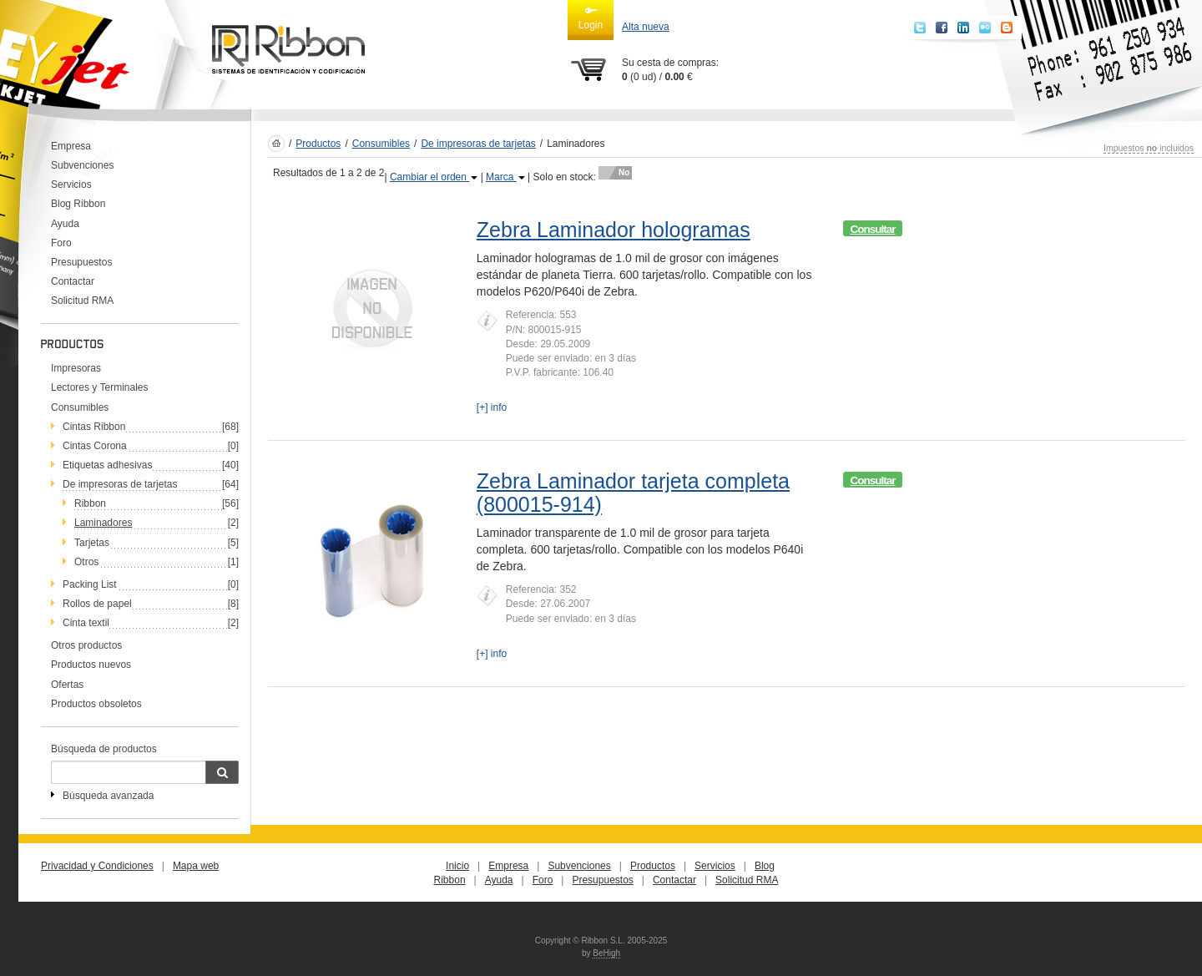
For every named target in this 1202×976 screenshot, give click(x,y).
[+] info (492, 407)
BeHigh (606, 953)
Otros (86, 562)
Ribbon (90, 503)
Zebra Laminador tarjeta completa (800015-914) (633, 492)
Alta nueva (645, 27)
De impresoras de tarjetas (120, 484)
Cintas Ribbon (94, 426)
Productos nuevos (91, 664)
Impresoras (76, 368)
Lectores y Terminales (100, 387)
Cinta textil (86, 623)
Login (590, 17)
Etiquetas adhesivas (107, 465)
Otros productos (86, 645)
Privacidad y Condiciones (97, 866)
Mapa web (196, 866)
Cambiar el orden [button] (433, 177)
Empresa (71, 146)
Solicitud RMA (82, 300)
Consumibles (80, 407)
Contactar (72, 281)
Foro (61, 243)
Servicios (71, 184)
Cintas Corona (95, 446)
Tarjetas (91, 543)
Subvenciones (82, 165)
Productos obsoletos (96, 704)
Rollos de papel (97, 603)
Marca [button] (505, 177)
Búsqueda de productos (104, 749)
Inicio (457, 866)
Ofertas (67, 684)
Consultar (873, 229)
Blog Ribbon (78, 204)
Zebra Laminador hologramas (613, 229)
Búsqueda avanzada (108, 796)
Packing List (90, 584)
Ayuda (65, 224)
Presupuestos (81, 262)
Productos (318, 143)
